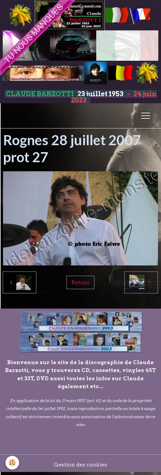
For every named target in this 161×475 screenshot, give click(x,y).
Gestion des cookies (80, 464)
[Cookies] (12, 463)
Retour (80, 282)
